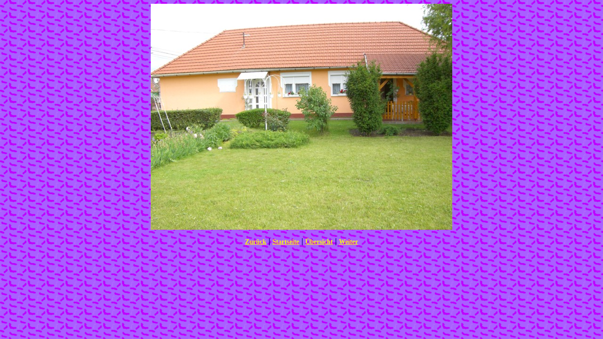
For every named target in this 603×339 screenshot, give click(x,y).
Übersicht (319, 241)
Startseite (285, 241)
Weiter (348, 241)
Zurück (255, 241)
